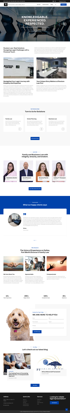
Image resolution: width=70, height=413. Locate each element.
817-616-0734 (22, 1)
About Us (24, 399)
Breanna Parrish (43, 178)
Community (11, 371)
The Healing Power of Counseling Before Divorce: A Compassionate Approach (19, 375)
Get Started (54, 402)
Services (24, 402)
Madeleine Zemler (11, 178)
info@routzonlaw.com (8, 403)
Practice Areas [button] (45, 4)
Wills (38, 404)
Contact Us (64, 4)
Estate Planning (31, 119)
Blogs (52, 4)
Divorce (38, 401)
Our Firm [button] (38, 4)
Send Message (37, 331)
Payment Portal (62, 1)
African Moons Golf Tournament (51, 371)
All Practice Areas (35, 138)
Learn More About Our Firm (35, 188)
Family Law (8, 119)
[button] (55, 4)
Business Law (53, 119)
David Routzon (27, 178)
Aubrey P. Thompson (60, 178)
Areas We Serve (26, 404)
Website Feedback (46, 411)
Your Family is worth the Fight (35, 31)
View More (35, 385)
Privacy (41, 411)
